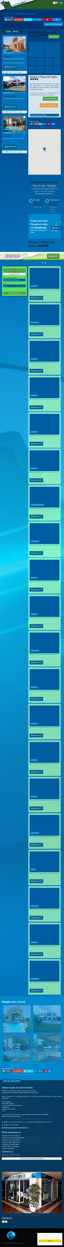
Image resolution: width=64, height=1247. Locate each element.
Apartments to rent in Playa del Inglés (13, 1138)
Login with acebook (53, 24)
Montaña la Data (10, 96)
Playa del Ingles (29, 14)
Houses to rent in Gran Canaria (11, 1135)
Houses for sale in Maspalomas (11, 1142)
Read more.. (10, 67)
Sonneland (7, 57)
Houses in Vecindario (8, 1148)
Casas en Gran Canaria (12, 14)
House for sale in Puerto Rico (10, 1146)
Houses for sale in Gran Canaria (11, 1140)
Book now (54, 37)
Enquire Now (50, 98)
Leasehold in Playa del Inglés (10, 1144)
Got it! (50, 1241)
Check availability (48, 105)
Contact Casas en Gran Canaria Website (32, 1158)
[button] (44, 149)
